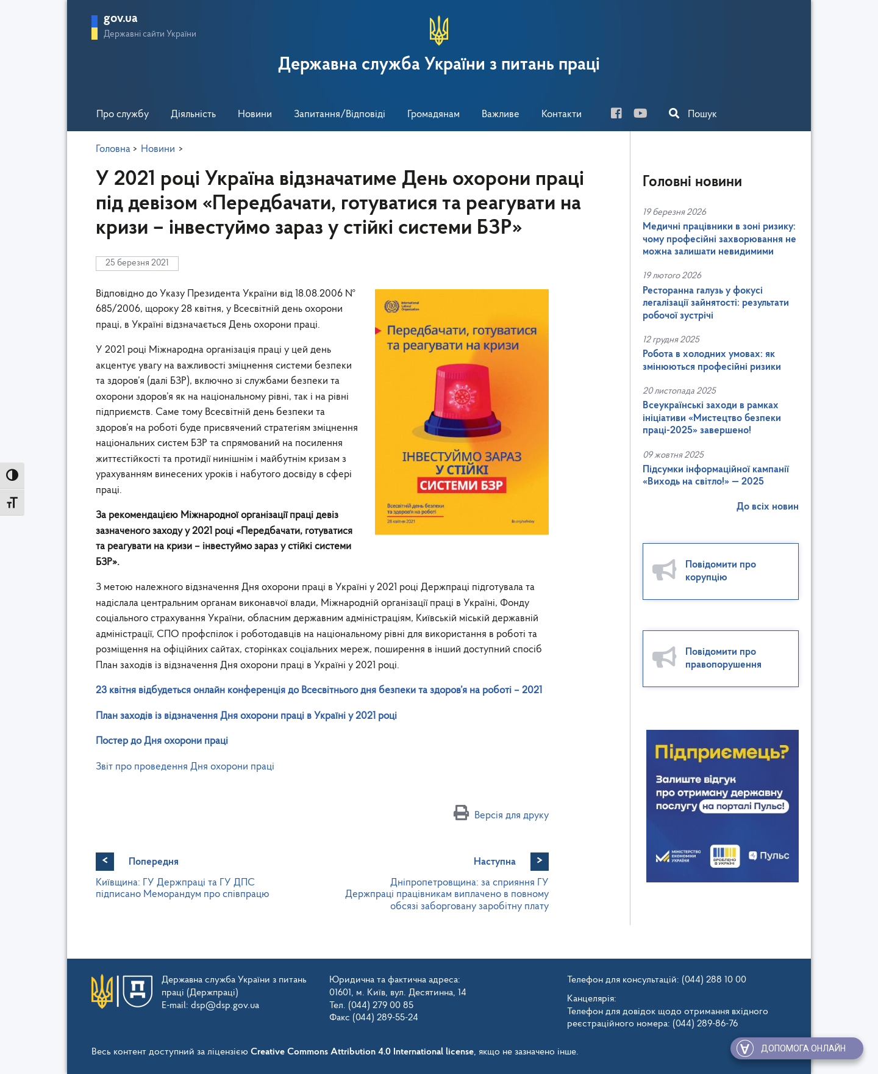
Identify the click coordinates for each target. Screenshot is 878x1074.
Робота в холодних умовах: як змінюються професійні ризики (712, 360)
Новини (255, 114)
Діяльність (193, 114)
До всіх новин (768, 507)
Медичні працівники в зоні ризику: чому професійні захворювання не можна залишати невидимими (719, 239)
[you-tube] (645, 115)
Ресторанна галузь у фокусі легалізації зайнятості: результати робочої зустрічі (716, 303)
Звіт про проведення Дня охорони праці (185, 767)
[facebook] (621, 115)
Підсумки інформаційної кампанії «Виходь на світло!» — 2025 (716, 475)
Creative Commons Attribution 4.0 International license (362, 1052)
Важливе (500, 114)
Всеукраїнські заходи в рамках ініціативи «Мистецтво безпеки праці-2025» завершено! (712, 418)
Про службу (122, 114)
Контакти (561, 114)
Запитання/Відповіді (339, 114)
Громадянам (433, 114)
